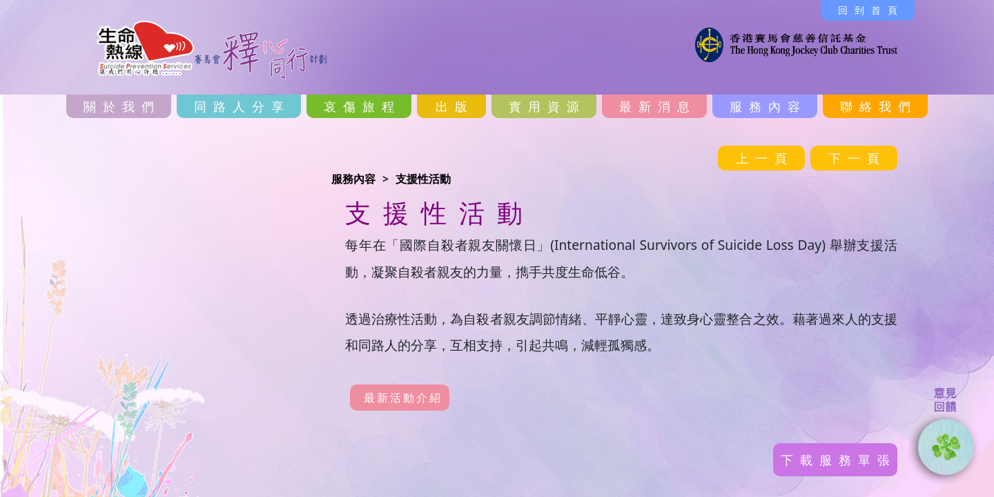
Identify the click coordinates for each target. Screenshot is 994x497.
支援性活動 (423, 178)
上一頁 (765, 158)
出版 (455, 106)
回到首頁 (871, 10)
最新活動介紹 (403, 397)
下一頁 (857, 158)
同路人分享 (242, 106)
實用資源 (547, 106)
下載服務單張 (839, 459)
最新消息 (657, 106)
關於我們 (122, 106)
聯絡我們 (878, 106)
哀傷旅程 (362, 106)
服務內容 (768, 106)
